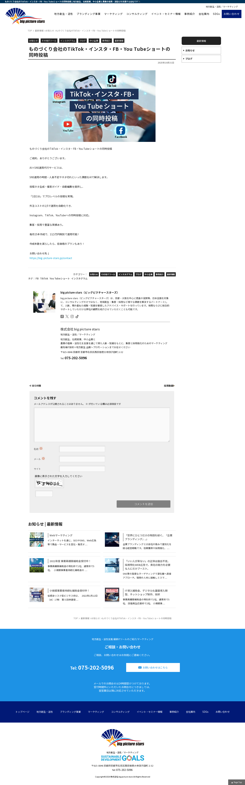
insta (72, 316)
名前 (38, 448)
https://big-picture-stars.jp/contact (51, 258)
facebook (62, 316)
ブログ (188, 58)
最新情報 (201, 41)
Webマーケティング (61, 535)
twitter (67, 316)
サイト (37, 468)
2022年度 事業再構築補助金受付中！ (70, 561)
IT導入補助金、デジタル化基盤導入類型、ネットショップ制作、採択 (146, 592)
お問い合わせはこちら (155, 667)
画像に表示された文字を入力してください (58, 476)
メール (39, 458)
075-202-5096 (92, 667)
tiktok (77, 316)
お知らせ (190, 50)
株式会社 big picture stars (80, 329)
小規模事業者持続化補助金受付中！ (70, 590)
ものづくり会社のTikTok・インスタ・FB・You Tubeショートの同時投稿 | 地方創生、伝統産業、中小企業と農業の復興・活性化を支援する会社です (71, 1)
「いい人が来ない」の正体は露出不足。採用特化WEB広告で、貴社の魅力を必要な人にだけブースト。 (147, 564)
